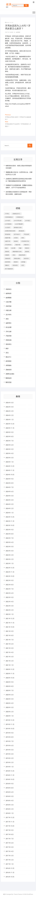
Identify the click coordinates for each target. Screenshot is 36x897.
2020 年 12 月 (10, 669)
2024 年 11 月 (10, 470)
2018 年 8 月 (10, 788)
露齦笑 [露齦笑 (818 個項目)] (7, 265)
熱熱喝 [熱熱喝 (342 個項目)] (16, 241)
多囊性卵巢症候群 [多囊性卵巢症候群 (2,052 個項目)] (10, 231)
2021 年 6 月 (10, 644)
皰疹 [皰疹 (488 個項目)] (6, 248)
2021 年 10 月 (10, 627)
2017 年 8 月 (10, 834)
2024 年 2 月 (10, 508)
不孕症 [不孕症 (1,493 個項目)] (7, 213)
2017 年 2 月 (10, 860)
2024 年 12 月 (10, 466)
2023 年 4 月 (10, 551)
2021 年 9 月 (10, 631)
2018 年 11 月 (10, 775)
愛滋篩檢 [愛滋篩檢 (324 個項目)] (7, 234)
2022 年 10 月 (10, 576)
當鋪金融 (8, 340)
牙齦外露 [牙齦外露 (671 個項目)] (17, 244)
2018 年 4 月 (10, 800)
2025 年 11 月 (10, 428)
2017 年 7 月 (10, 839)
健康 (9, 4)
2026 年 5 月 (10, 403)
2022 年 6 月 (10, 593)
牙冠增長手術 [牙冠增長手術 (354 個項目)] (25, 241)
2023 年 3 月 (10, 555)
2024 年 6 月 (10, 491)
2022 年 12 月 (10, 568)
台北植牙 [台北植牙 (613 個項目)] (7, 227)
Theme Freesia (18, 894)
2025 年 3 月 (10, 458)
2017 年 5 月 (10, 847)
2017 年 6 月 (10, 843)
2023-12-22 (9, 22)
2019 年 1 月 (10, 767)
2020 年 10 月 (10, 678)
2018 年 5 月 (10, 796)
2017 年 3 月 (10, 855)
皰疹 (7, 348)
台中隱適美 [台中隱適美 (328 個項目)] (8, 224)
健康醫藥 (18, 32)
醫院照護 (8, 382)
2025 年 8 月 (10, 436)
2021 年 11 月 (10, 623)
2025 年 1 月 (10, 462)
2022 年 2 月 (10, 610)
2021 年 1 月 (10, 665)
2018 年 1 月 (10, 813)
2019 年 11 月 (10, 724)
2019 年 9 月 (10, 733)
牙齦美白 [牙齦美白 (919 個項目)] (26, 244)
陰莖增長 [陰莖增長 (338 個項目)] (7, 262)
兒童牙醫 (8, 302)
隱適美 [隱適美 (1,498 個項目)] (16, 262)
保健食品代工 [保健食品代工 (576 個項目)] (16, 213)
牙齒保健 (8, 336)
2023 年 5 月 (10, 546)
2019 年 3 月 (10, 758)
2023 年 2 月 (10, 559)
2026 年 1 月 (10, 419)
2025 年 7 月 (10, 441)
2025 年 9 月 (10, 432)
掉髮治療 (8, 310)
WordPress (30, 894)
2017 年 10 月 (10, 826)
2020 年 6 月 (10, 695)
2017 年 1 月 (10, 864)
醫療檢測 (8, 378)
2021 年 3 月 (10, 657)
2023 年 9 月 (10, 530)
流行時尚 (8, 314)
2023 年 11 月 (10, 521)
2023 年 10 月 (10, 525)
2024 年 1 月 (10, 513)
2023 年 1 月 (10, 563)
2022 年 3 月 (10, 606)
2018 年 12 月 (10, 771)
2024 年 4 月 (10, 500)
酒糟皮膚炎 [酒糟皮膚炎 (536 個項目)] (17, 258)
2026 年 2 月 (10, 415)
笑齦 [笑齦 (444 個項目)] (20, 248)
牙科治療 (8, 331)
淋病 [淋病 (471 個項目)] (22, 238)
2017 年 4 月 (10, 851)
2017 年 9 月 (10, 830)
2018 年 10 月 (10, 779)
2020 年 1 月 (10, 716)
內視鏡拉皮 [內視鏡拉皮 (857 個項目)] (19, 217)
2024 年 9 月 (10, 479)
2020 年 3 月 (10, 707)
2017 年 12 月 (10, 817)
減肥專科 (8, 323)
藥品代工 (8, 357)
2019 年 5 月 (10, 750)
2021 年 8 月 (10, 635)
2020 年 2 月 (10, 712)
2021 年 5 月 (10, 648)
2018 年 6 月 (10, 792)
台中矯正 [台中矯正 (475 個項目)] (27, 220)
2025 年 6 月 (10, 445)
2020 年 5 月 (10, 699)
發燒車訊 (8, 344)
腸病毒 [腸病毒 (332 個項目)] (27, 251)
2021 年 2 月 (10, 661)
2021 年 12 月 (10, 618)
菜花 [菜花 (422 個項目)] (14, 255)
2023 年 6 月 (10, 542)
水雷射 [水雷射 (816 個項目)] (16, 238)
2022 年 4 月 (10, 601)
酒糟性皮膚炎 (10, 374)
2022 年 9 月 (10, 580)
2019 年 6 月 (10, 745)
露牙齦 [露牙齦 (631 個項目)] (23, 262)
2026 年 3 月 (10, 411)
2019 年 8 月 (10, 737)
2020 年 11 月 (10, 673)
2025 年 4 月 (10, 453)
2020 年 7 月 (10, 690)
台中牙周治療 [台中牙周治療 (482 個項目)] (17, 220)
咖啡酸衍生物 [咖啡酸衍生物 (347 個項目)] (17, 227)
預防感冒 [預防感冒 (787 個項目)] (15, 265)
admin (11, 32)
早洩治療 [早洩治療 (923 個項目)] (26, 234)
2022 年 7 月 (10, 589)
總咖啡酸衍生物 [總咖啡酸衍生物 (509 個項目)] (17, 251)
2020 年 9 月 (10, 682)
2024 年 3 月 (10, 504)
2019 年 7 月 (10, 741)
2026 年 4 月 (10, 407)
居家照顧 (8, 306)
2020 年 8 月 (10, 686)
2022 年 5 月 (10, 597)
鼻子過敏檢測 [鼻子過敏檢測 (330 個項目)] (9, 268)
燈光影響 (8, 327)
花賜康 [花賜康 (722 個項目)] (7, 255)
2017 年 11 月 (10, 822)
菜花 (7, 353)
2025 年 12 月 (10, 424)
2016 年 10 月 (10, 877)
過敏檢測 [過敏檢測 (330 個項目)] (7, 258)
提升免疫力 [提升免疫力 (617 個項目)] (17, 234)
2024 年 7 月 (10, 487)
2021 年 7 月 (10, 640)
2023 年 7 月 (10, 538)
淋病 (7, 319)
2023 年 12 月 (10, 517)
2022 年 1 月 (10, 614)
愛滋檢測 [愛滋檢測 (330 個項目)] (21, 231)
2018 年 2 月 (10, 809)
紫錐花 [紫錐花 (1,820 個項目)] (27, 248)
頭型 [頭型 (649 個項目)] (22, 265)
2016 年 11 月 (10, 872)
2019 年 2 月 (10, 762)
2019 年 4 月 (10, 754)
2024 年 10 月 (10, 474)
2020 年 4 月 (10, 703)
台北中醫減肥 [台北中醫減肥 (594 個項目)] (19, 224)
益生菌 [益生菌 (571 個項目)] (13, 248)
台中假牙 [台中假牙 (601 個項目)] (7, 220)
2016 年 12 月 (10, 868)
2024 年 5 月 (10, 496)
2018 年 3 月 (10, 805)
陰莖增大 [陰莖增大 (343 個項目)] (26, 258)
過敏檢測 (8, 370)
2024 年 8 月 (10, 483)
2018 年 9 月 (10, 784)
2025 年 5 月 (10, 449)
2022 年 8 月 (10, 585)
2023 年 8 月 (10, 534)
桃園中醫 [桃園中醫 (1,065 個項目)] (7, 238)
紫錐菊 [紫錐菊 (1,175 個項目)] (7, 251)
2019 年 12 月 (10, 720)
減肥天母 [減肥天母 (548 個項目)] (7, 241)
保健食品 (8, 289)
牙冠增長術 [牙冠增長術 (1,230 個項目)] (8, 244)
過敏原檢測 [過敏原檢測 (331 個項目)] (22, 255)
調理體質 (8, 361)
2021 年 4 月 (10, 652)
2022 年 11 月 (10, 572)
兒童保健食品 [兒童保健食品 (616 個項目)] (9, 217)
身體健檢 (8, 365)
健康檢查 (8, 293)
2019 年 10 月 (10, 728)
